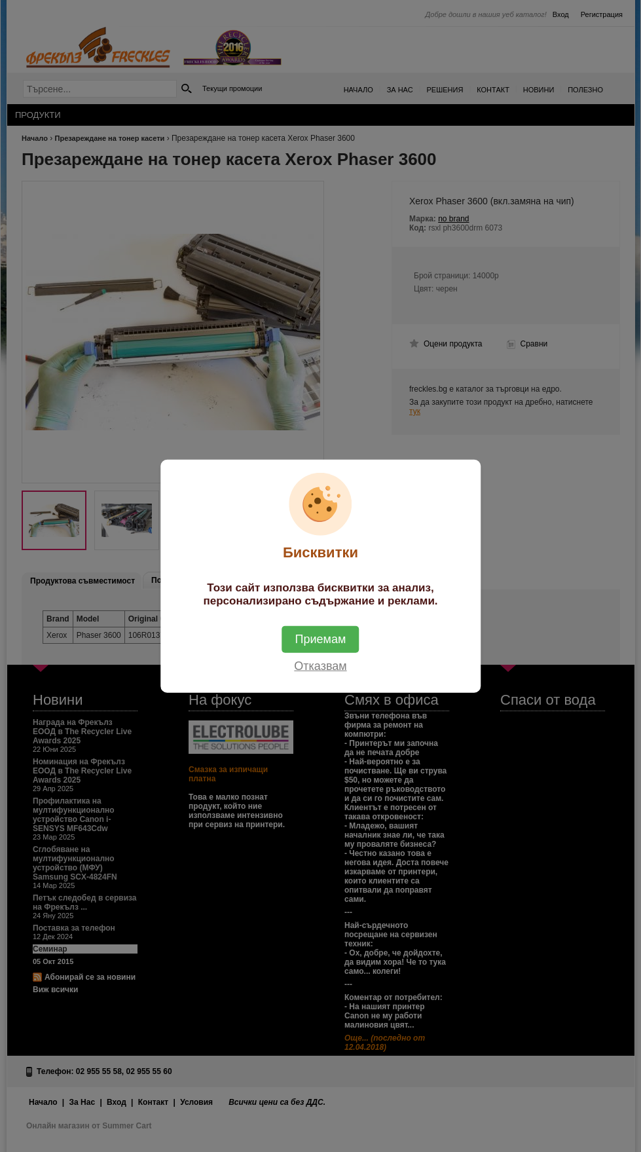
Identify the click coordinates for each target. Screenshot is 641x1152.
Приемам (320, 639)
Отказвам (320, 666)
